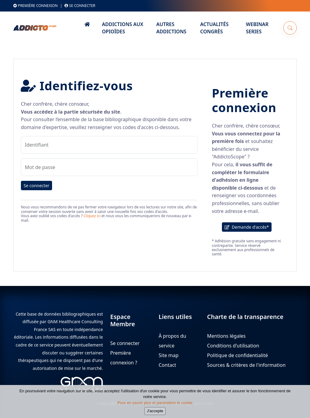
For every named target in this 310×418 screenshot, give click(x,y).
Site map (169, 355)
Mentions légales (226, 336)
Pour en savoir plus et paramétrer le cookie (155, 405)
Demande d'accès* (247, 227)
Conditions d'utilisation (233, 345)
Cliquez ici (92, 215)
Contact (167, 365)
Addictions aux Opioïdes (122, 28)
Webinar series (257, 28)
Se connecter (79, 5)
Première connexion (35, 5)
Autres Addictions (171, 28)
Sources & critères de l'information (246, 365)
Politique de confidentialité (237, 355)
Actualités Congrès (214, 28)
